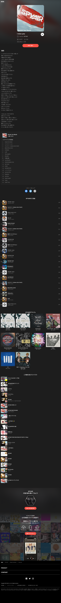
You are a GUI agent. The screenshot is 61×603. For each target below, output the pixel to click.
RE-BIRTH (8, 328)
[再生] (42, 34)
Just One (7, 176)
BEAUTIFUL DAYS (9, 148)
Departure (7, 174)
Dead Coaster (8, 178)
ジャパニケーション (9, 144)
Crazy (6, 180)
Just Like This (8, 172)
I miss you (20, 562)
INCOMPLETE (8, 168)
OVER (6, 166)
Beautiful (7, 156)
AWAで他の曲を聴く (30, 508)
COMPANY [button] (4, 572)
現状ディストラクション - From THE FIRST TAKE (23, 368)
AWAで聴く (30, 45)
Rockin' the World (12, 134)
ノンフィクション (8, 170)
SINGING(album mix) (9, 162)
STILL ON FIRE (23, 328)
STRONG (7, 150)
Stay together (8, 154)
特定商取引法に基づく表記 (33, 585)
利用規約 (2, 585)
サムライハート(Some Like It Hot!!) (12, 146)
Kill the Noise (38, 328)
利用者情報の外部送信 (21, 585)
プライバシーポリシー (11, 585)
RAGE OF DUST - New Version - (53, 328)
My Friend (7, 164)
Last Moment (7, 160)
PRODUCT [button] (4, 568)
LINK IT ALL (7, 182)
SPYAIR (26, 36)
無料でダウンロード (30, 533)
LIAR (6, 152)
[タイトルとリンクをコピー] (34, 191)
